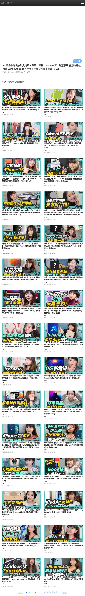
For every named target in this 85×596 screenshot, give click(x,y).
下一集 (77, 61)
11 (58, 592)
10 (54, 592)
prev (20, 592)
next (64, 592)
